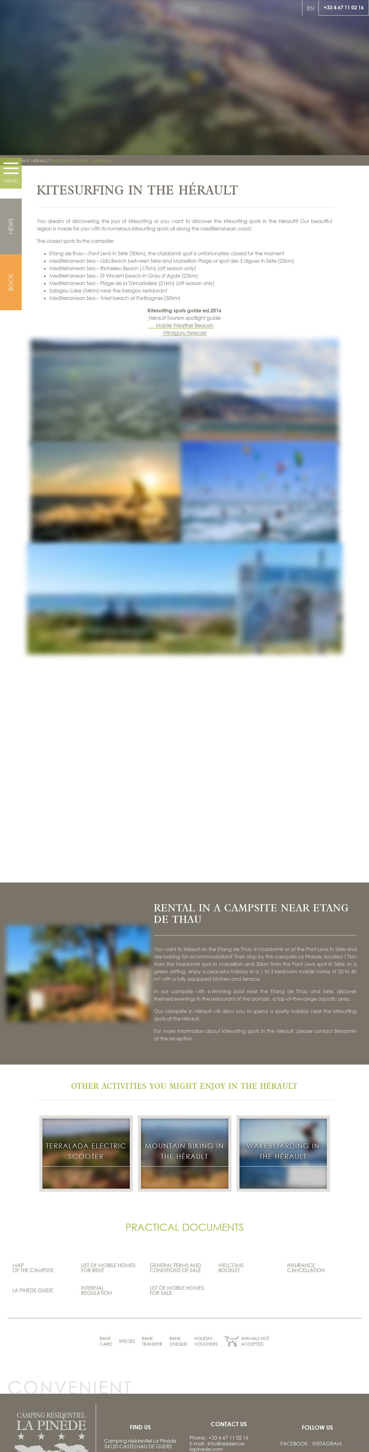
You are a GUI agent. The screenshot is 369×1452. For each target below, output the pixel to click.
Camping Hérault (29, 160)
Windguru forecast (184, 333)
